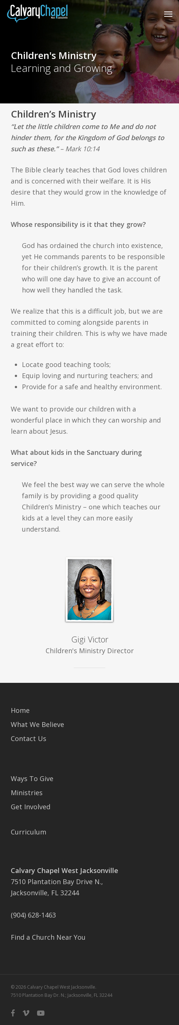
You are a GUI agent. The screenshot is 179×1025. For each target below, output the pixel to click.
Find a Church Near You (48, 937)
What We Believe (37, 724)
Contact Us (28, 738)
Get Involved (30, 806)
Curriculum (28, 831)
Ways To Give (32, 778)
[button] (168, 13)
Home (20, 710)
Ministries (27, 792)
